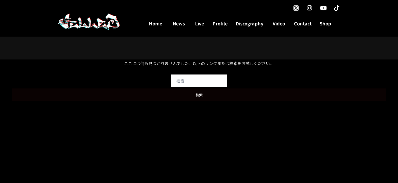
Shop (325, 23)
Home (155, 23)
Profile (220, 23)
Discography (249, 23)
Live (199, 23)
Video (279, 23)
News (179, 23)
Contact (303, 23)
